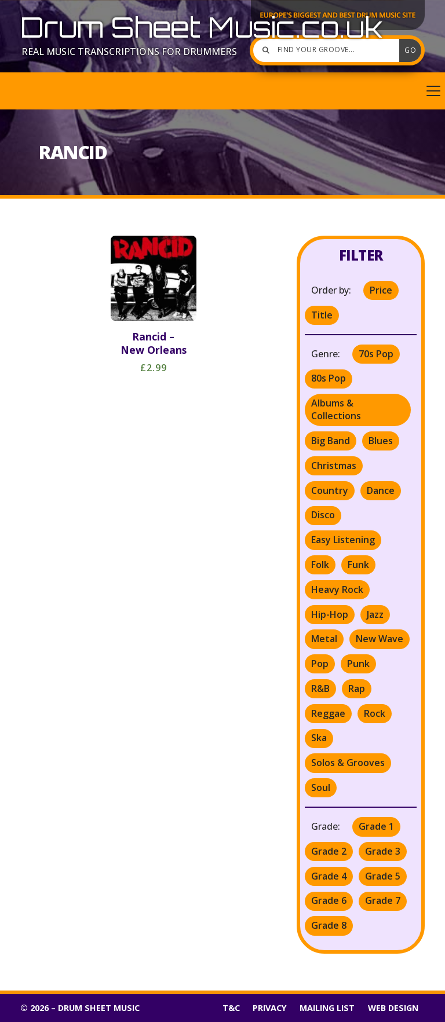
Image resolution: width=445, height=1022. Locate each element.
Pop (320, 663)
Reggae (328, 713)
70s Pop (376, 353)
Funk (358, 564)
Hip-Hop (329, 614)
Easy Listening (343, 539)
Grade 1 (376, 826)
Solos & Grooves (348, 762)
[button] (222, 90)
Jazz (375, 614)
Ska (319, 737)
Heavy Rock (337, 589)
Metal (324, 638)
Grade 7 (382, 900)
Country (329, 490)
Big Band (330, 440)
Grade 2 (328, 851)
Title (322, 315)
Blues (381, 440)
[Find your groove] (329, 50)
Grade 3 (382, 851)
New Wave (379, 638)
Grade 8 (328, 925)
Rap (356, 688)
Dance (381, 490)
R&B (320, 688)
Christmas (333, 465)
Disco (323, 514)
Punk (358, 663)
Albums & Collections (336, 409)
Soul (320, 787)
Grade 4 (328, 876)
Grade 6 (328, 900)
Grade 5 (382, 876)
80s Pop (328, 378)
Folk (320, 564)
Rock (374, 713)
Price (381, 290)
